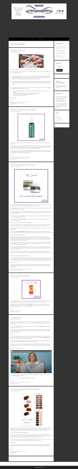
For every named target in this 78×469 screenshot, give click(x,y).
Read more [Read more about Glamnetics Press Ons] (12, 99)
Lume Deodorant (16, 317)
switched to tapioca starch (42, 204)
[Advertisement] (39, 30)
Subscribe (60, 70)
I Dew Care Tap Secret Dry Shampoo (23, 165)
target (18, 383)
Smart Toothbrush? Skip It (61, 50)
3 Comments (13, 453)
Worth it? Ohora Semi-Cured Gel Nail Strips (25, 389)
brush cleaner (14, 158)
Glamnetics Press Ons (18, 50)
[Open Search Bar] (52, 39)
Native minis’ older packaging (24, 305)
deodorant (13, 383)
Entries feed (58, 117)
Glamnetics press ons (21, 69)
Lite (42, 243)
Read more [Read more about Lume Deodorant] (12, 380)
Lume (16, 383)
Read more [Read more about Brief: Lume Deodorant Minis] (12, 308)
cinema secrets (23, 158)
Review (25, 157)
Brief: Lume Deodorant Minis (20, 276)
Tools (27, 157)
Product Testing (21, 157)
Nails (19, 451)
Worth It (29, 157)
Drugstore (17, 157)
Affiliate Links (14, 157)
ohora (16, 452)
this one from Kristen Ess (15, 244)
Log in (57, 115)
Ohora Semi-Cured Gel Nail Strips (23, 439)
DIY (33, 76)
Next (16, 458)
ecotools (27, 158)
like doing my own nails (26, 76)
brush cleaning (18, 158)
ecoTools (42, 150)
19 (14, 458)
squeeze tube (23, 306)
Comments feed (59, 118)
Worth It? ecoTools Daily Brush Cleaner (23, 110)
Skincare (29, 382)
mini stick (40, 304)
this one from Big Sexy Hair (23, 243)
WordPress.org (59, 120)
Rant (24, 382)
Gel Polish (17, 451)
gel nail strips (13, 452)
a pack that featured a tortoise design (43, 439)
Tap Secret (37, 211)
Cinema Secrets (17, 150)
